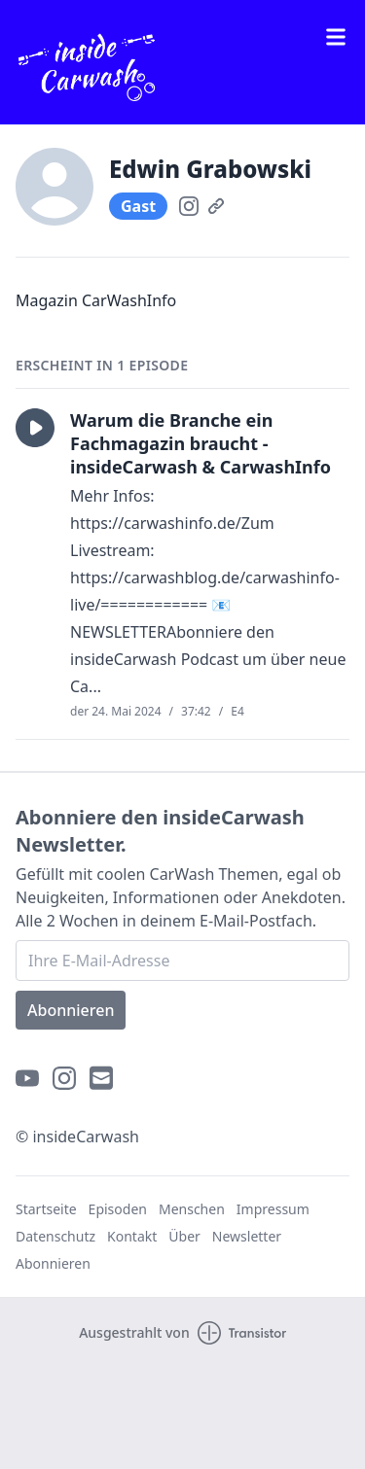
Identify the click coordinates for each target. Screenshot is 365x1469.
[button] (35, 427)
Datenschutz (55, 1236)
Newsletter (246, 1236)
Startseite (46, 1209)
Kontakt (132, 1236)
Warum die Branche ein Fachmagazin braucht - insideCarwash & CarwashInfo (200, 443)
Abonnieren (70, 1010)
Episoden (118, 1209)
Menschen (192, 1209)
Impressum (273, 1209)
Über (184, 1236)
